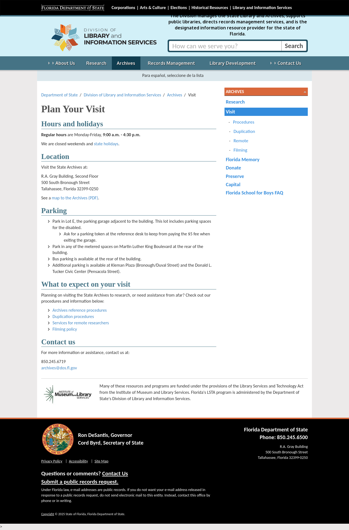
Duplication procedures (73, 316)
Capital (233, 184)
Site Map (101, 461)
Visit (230, 111)
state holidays (106, 143)
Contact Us (115, 473)
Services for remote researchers (80, 322)
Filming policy (64, 329)
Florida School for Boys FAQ (254, 192)
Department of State (59, 94)
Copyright (47, 514)
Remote (241, 141)
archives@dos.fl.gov (59, 367)
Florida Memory (243, 159)
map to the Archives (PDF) (75, 197)
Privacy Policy (51, 461)
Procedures (243, 122)
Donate (233, 167)
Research (235, 102)
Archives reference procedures (79, 310)
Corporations (123, 7)
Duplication (244, 131)
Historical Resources (210, 7)
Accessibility (78, 461)
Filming (240, 150)
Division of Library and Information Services (122, 94)
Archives (174, 94)
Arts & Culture (153, 7)
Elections (178, 7)
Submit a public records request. (79, 481)
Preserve (235, 176)
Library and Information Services (262, 7)
